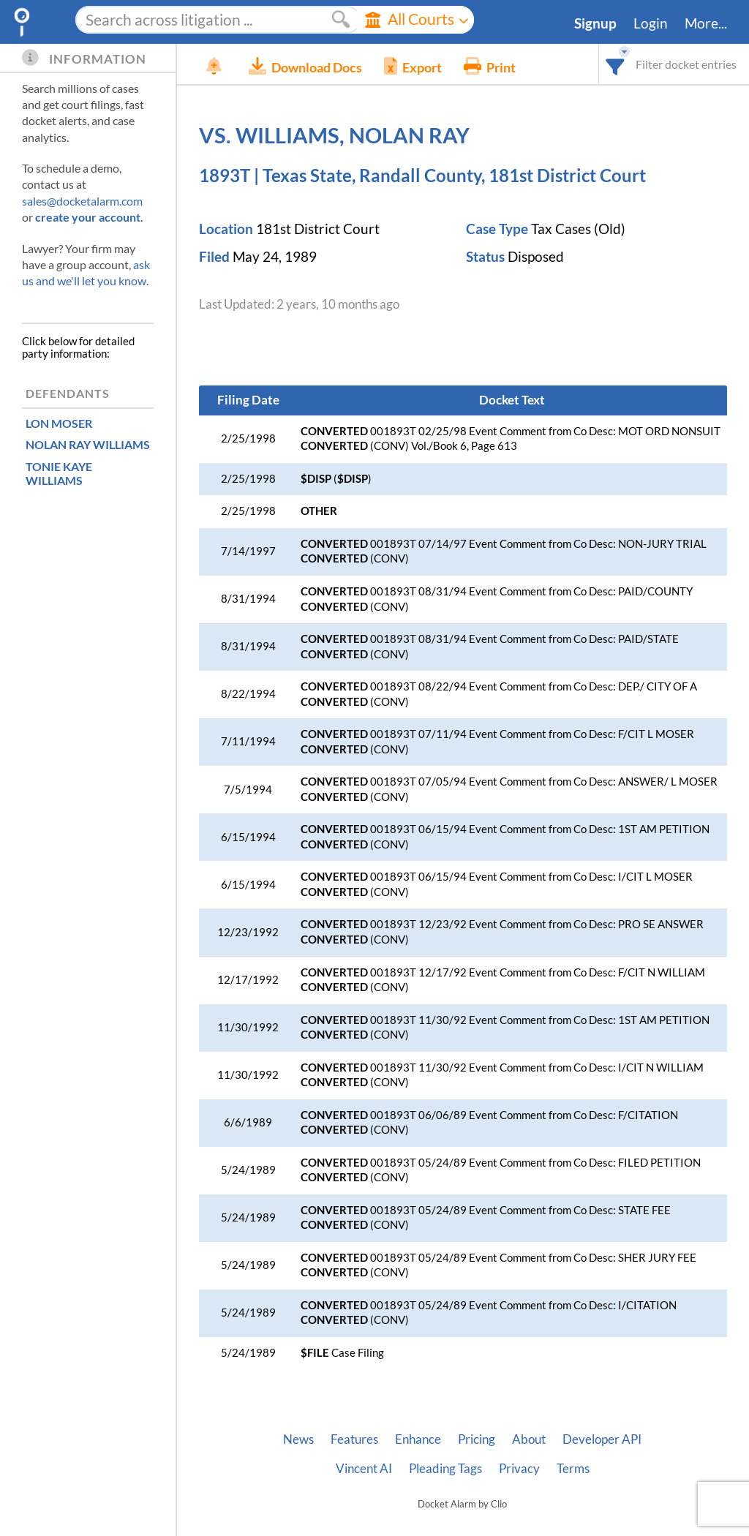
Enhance (418, 1439)
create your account (87, 217)
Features (354, 1439)
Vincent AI (364, 1468)
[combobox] (615, 64)
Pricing (476, 1439)
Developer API (601, 1439)
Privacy (519, 1468)
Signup (595, 23)
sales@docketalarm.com (82, 201)
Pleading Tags (445, 1468)
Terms (573, 1468)
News (298, 1439)
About (529, 1439)
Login (650, 23)
